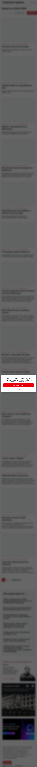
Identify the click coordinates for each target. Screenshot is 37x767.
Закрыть (18, 389)
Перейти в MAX (18, 385)
